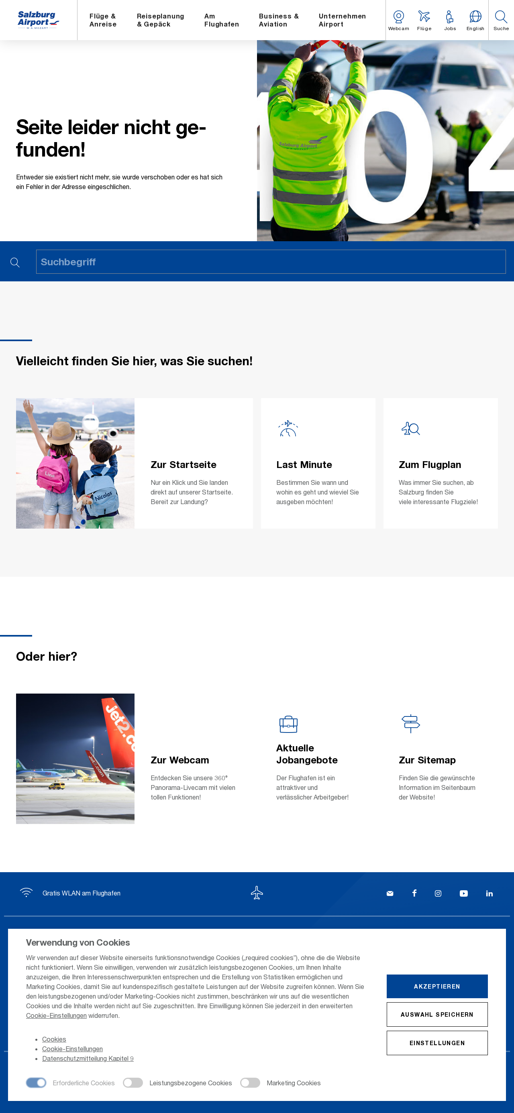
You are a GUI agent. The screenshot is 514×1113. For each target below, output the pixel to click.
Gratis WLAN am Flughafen (70, 893)
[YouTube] (464, 894)
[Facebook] (414, 894)
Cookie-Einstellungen (56, 1015)
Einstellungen (437, 1043)
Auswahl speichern (437, 1014)
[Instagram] (438, 894)
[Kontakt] (390, 894)
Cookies (54, 1039)
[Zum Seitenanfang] (257, 894)
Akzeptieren (437, 986)
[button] (501, 20)
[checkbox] (70, 1083)
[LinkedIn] (489, 894)
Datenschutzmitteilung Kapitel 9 (88, 1058)
